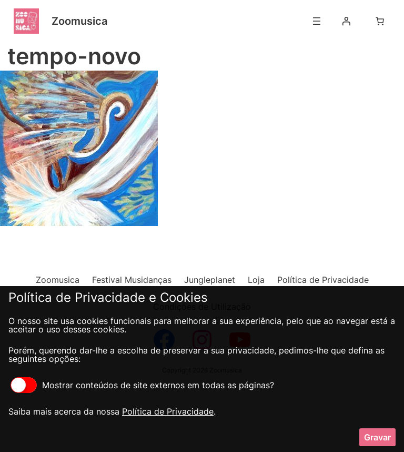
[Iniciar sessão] (346, 21)
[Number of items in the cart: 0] (379, 21)
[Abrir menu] (316, 21)
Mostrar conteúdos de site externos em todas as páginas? (142, 385)
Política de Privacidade (168, 411)
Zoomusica (79, 21)
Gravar (377, 437)
